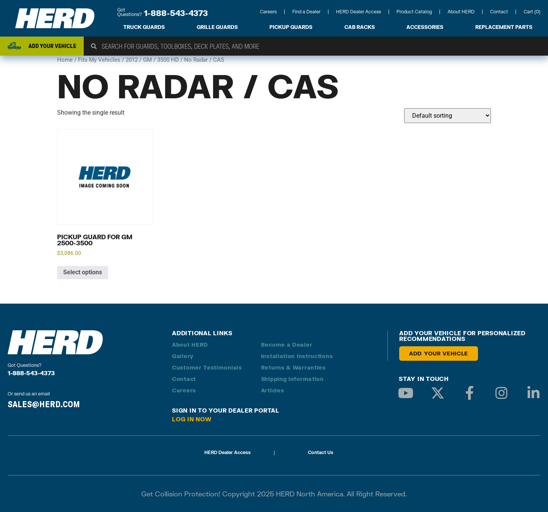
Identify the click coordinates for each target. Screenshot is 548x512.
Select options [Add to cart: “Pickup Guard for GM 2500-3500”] (82, 272)
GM (147, 59)
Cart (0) (532, 11)
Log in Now (192, 419)
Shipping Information (292, 379)
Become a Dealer (286, 344)
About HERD (461, 11)
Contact (499, 11)
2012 (132, 59)
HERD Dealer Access (358, 11)
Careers (268, 11)
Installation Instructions (297, 356)
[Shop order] (447, 115)
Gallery (183, 356)
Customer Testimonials (207, 367)
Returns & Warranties (293, 367)
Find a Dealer (306, 11)
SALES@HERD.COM (44, 404)
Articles (272, 390)
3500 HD (168, 59)
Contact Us (320, 452)
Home (65, 59)
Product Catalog (414, 11)
